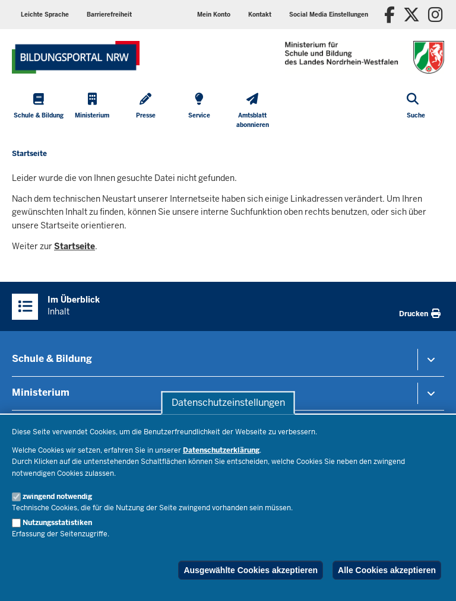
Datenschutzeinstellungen (228, 402)
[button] (328, 14)
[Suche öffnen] (416, 111)
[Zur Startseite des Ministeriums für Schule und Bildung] (76, 57)
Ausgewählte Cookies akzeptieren (250, 570)
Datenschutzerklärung (221, 450)
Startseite (74, 246)
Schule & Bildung (52, 358)
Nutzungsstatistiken (57, 522)
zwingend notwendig (57, 496)
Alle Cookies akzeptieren (387, 570)
